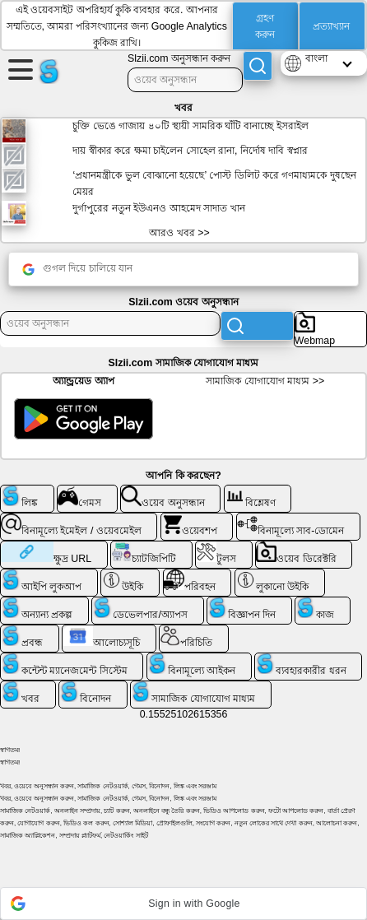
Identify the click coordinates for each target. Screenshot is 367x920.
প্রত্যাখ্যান (331, 26)
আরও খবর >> (179, 233)
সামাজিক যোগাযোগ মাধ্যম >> (265, 381)
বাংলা (316, 58)
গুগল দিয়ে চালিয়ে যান (77, 269)
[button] (183, 903)
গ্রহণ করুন (265, 26)
